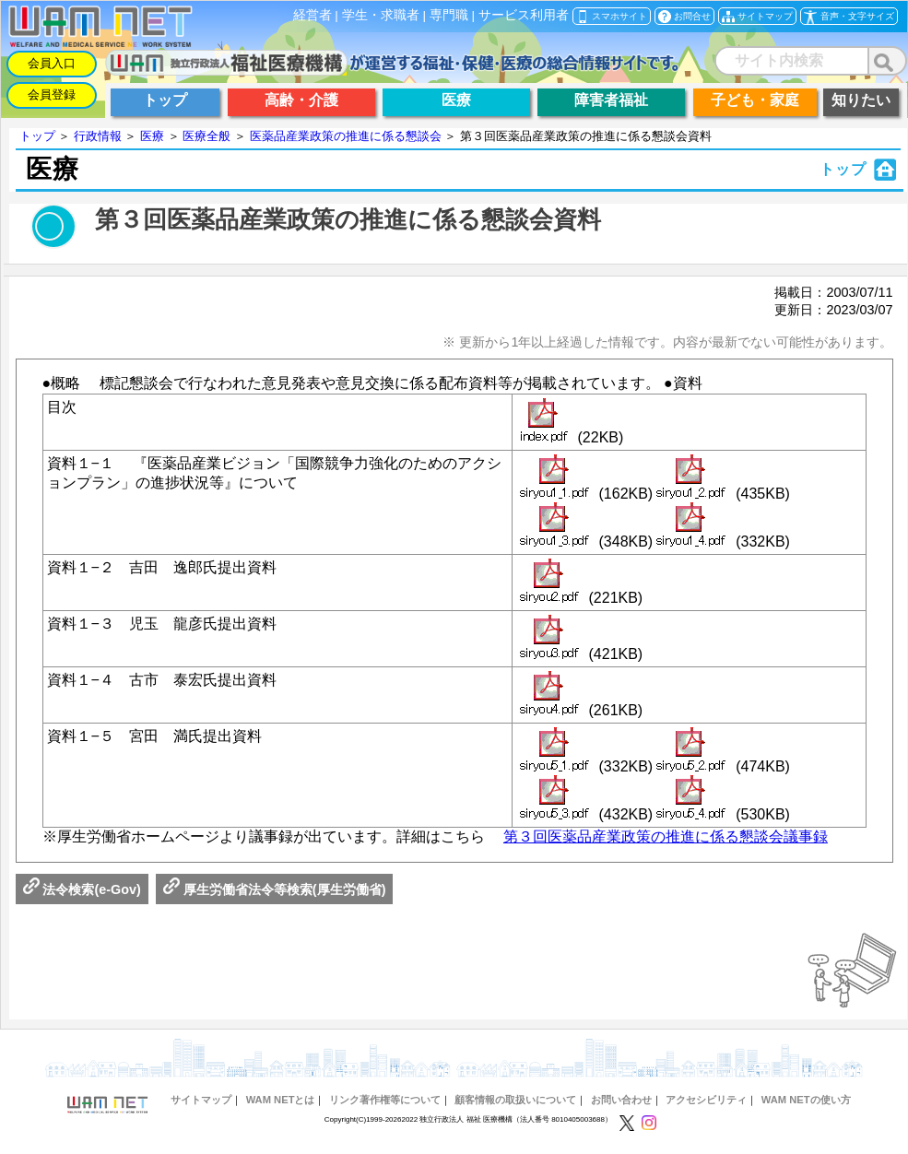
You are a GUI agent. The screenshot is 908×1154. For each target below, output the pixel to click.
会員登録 (52, 94)
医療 (152, 136)
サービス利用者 (523, 15)
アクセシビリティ (706, 1099)
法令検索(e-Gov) (82, 889)
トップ (37, 136)
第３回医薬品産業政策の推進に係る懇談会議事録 (665, 836)
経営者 (312, 15)
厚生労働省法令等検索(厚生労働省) (274, 889)
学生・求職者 (380, 15)
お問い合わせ (621, 1099)
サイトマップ (201, 1099)
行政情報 (98, 136)
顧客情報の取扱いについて (515, 1099)
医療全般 (206, 136)
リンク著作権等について (385, 1099)
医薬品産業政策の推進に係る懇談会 (346, 136)
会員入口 (52, 63)
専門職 (449, 15)
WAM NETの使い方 (806, 1099)
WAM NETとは (280, 1099)
